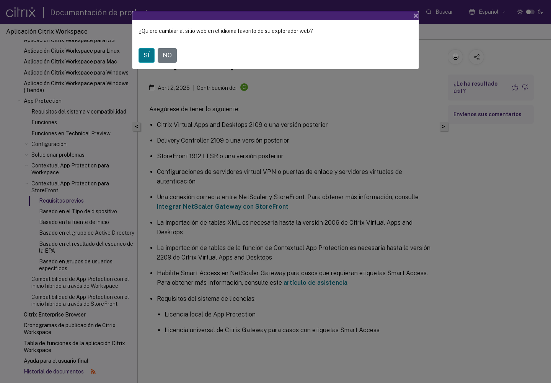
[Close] (416, 15)
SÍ (146, 55)
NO (167, 55)
